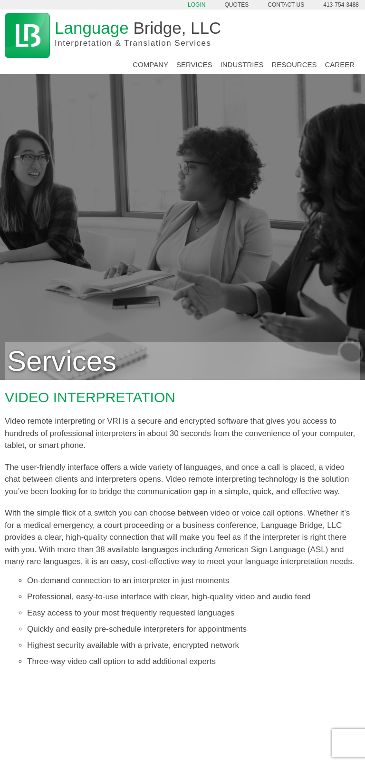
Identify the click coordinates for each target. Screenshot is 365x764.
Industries (242, 64)
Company (150, 64)
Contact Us (286, 4)
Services (194, 64)
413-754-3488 (341, 4)
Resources (294, 64)
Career (340, 64)
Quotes (237, 4)
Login (196, 4)
